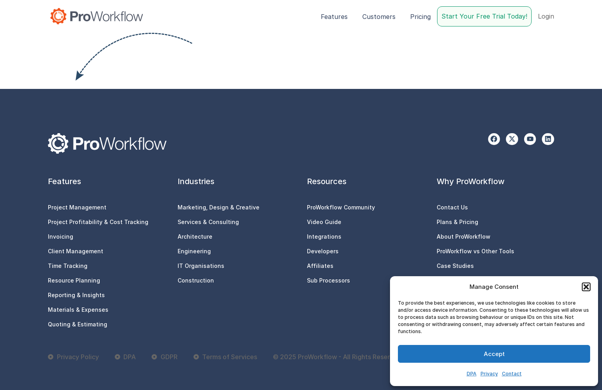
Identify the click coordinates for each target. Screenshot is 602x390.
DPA (472, 374)
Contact (512, 374)
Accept (494, 354)
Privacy (489, 374)
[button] (586, 287)
